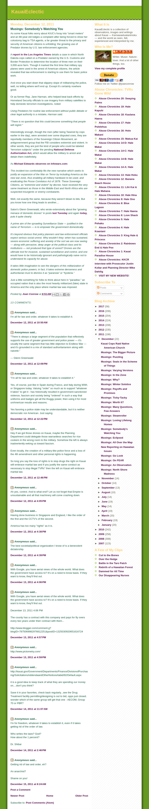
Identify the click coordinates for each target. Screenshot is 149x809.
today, (83, 213)
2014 (102, 320)
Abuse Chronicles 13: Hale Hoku (118, 174)
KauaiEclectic (27, 12)
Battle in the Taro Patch (113, 563)
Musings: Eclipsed (112, 437)
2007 (102, 543)
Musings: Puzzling (112, 357)
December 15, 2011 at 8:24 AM (28, 784)
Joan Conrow (125, 51)
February (107, 520)
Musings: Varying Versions (117, 370)
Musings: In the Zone (113, 375)
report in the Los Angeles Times (32, 54)
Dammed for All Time (111, 571)
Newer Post (17, 795)
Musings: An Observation (116, 465)
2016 (102, 311)
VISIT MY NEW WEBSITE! (114, 275)
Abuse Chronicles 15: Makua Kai (118, 138)
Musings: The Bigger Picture (118, 352)
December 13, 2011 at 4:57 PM (28, 637)
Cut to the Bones (109, 555)
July (104, 497)
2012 (102, 329)
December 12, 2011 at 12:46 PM (28, 477)
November (108, 478)
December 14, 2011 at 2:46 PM (28, 750)
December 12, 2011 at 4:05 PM (28, 501)
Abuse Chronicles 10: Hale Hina (118, 195)
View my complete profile (110, 68)
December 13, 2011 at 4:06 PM (28, 582)
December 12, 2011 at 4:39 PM (28, 555)
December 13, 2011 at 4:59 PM (28, 657)
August (106, 492)
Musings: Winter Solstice (116, 384)
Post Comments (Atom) (40, 802)
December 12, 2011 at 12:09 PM (28, 363)
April (104, 510)
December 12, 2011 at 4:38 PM (28, 531)
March (106, 515)
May (104, 506)
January (107, 524)
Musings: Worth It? (112, 402)
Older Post (81, 795)
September (108, 487)
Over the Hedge (108, 559)
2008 (102, 538)
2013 (102, 325)
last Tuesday (60, 213)
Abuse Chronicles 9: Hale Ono (117, 199)
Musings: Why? (110, 379)
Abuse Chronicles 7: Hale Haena (118, 211)
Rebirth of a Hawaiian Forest (116, 567)
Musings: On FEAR (112, 460)
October (107, 483)
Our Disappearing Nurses (114, 575)
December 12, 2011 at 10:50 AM (29, 322)
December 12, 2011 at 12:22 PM (28, 418)
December (108, 339)
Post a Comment (20, 789)
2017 (102, 306)
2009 (102, 534)
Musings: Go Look (112, 455)
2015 (102, 315)
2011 (102, 334)
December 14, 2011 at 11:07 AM (29, 709)
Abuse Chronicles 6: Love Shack (118, 215)
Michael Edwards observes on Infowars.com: (41, 163)
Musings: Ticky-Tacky (114, 397)
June (105, 501)
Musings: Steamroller (113, 415)
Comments (104, 293)
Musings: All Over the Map (117, 442)
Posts (101, 287)
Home (49, 795)
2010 (102, 529)
